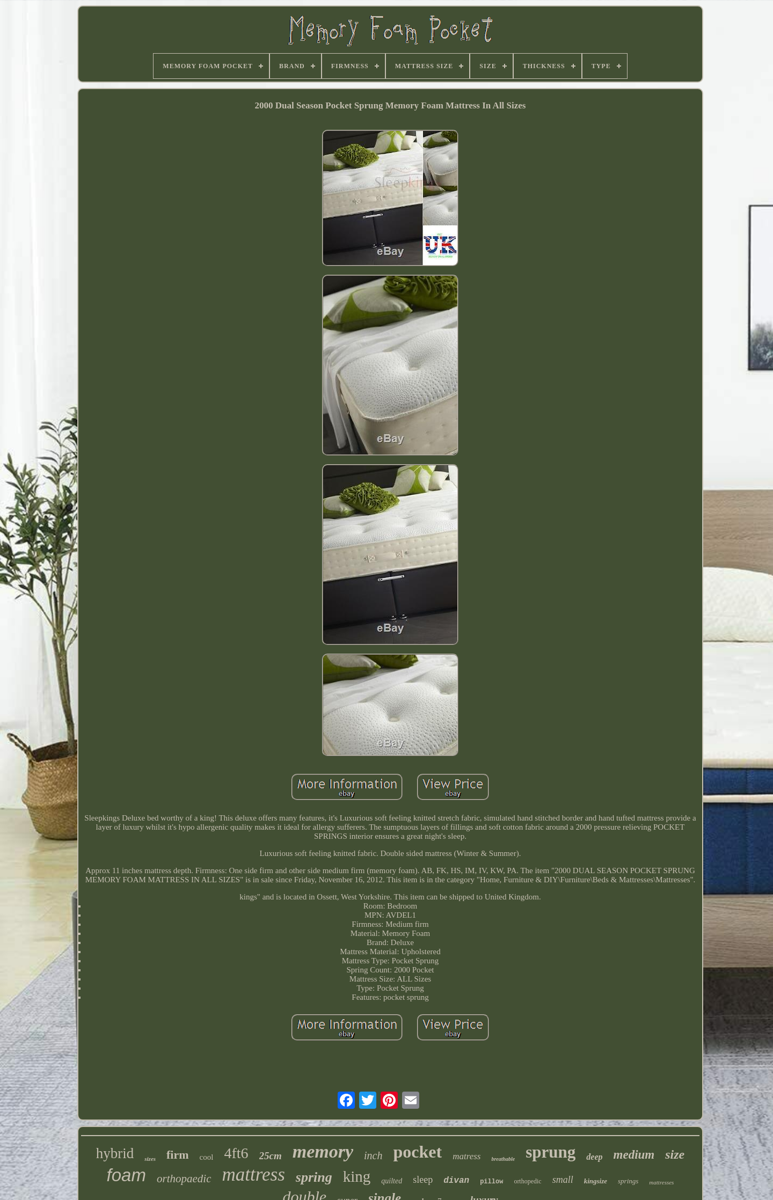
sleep (423, 1179)
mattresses (661, 1182)
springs (628, 1181)
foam (126, 1175)
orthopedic (527, 1181)
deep (594, 1156)
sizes (150, 1158)
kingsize (595, 1181)
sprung (550, 1152)
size (674, 1154)
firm (177, 1154)
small (562, 1179)
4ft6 (236, 1153)
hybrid (115, 1153)
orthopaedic (184, 1178)
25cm (270, 1155)
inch (373, 1155)
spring (314, 1177)
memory (323, 1151)
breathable (503, 1159)
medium (634, 1154)
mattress (253, 1174)
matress (466, 1156)
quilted (391, 1181)
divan (456, 1181)
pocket (417, 1151)
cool (207, 1157)
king (357, 1176)
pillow (491, 1182)
